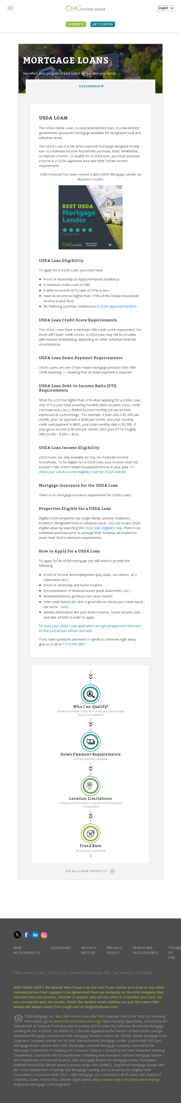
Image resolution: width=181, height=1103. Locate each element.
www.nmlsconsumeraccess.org (76, 1021)
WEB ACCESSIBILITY (27, 950)
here (64, 607)
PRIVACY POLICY (114, 950)
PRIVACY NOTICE (89, 950)
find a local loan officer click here (67, 630)
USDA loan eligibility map (103, 528)
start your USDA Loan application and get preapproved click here (92, 626)
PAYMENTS (76, 24)
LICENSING (61, 948)
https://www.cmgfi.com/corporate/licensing (126, 1079)
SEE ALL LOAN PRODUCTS (90, 871)
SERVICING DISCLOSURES (145, 950)
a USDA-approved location (117, 306)
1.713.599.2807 (74, 644)
